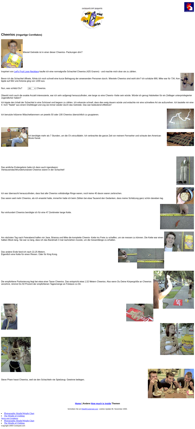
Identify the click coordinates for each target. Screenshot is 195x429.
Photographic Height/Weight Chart (19, 413)
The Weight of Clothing (14, 416)
